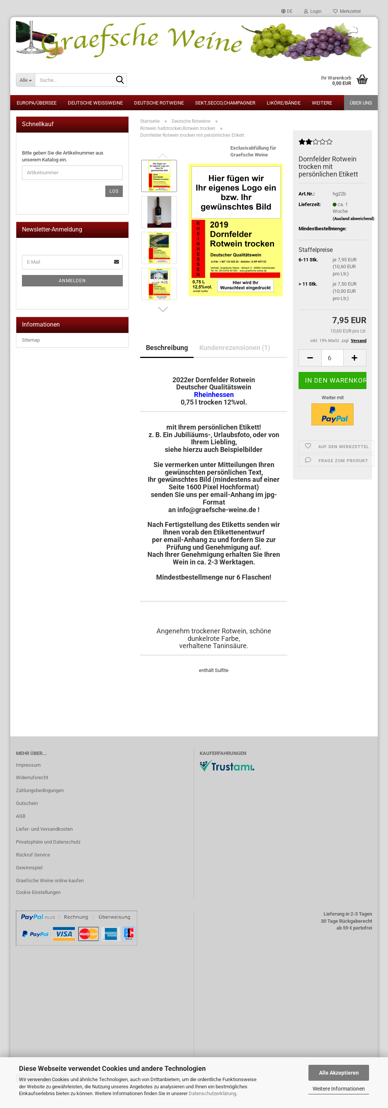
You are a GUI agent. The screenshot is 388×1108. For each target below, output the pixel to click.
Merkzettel (347, 11)
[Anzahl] (332, 357)
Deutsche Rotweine (159, 103)
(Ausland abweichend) (353, 218)
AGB (20, 816)
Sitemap (31, 340)
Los (114, 191)
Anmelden (72, 280)
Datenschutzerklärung (212, 1093)
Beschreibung (167, 348)
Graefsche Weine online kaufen (50, 880)
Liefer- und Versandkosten (44, 829)
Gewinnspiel (29, 867)
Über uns (361, 103)
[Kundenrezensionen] (316, 145)
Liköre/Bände (283, 103)
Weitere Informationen (339, 1089)
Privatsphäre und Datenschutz (48, 842)
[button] (286, 11)
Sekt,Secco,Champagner (225, 103)
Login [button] (313, 11)
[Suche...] (25, 80)
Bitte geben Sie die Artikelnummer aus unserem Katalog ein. (62, 156)
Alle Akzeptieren (339, 1073)
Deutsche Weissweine (95, 103)
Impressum (28, 765)
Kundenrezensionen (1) (234, 348)
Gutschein (27, 803)
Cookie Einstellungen (38, 892)
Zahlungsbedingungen (40, 790)
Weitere (322, 103)
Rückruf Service (33, 855)
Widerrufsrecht (32, 777)
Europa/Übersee (36, 103)
